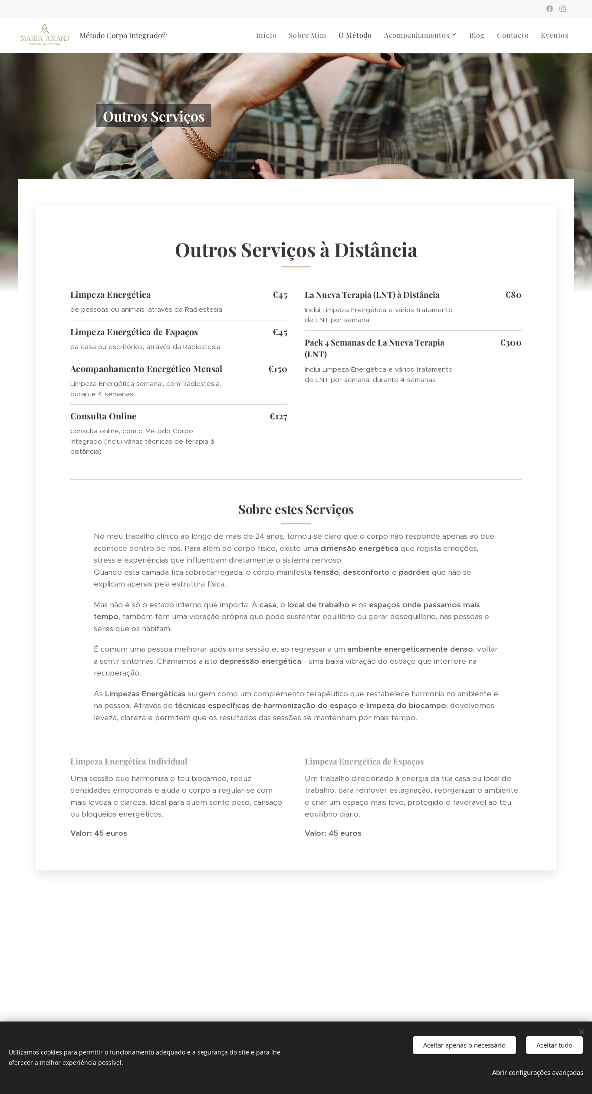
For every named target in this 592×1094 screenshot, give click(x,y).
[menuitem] (250, 35)
